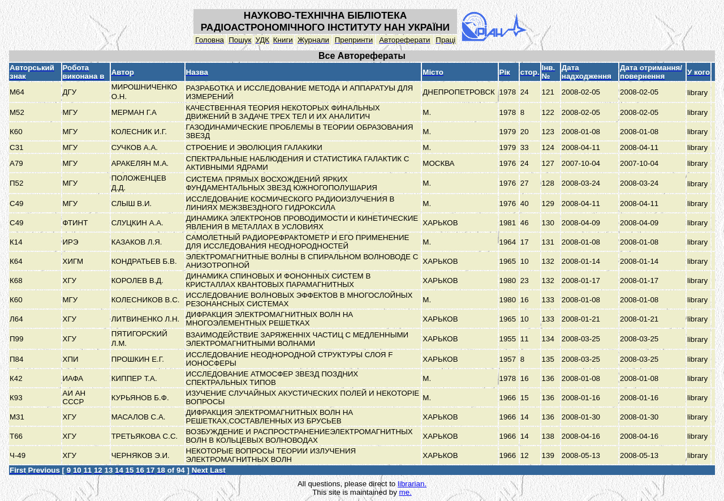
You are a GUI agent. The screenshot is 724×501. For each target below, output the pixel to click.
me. (405, 492)
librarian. (412, 483)
